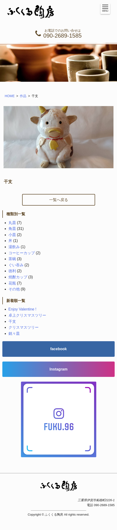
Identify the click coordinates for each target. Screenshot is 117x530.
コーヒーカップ (21, 253)
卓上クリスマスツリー (27, 315)
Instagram (58, 369)
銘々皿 (14, 334)
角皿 (12, 229)
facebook (58, 349)
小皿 (12, 235)
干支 (12, 321)
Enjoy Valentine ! (22, 309)
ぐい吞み (16, 265)
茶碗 (12, 259)
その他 (14, 289)
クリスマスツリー (23, 327)
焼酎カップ (17, 277)
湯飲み (14, 247)
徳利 (12, 271)
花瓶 (12, 283)
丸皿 (12, 223)
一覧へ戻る (58, 200)
